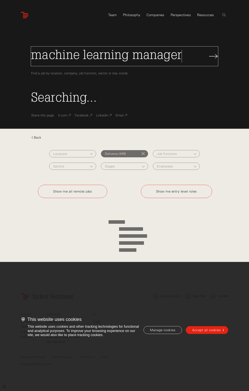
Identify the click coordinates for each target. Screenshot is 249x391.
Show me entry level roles (176, 191)
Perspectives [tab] (181, 15)
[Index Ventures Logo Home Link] (25, 15)
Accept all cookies (206, 330)
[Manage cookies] (163, 330)
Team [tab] (112, 15)
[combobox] (72, 153)
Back (36, 137)
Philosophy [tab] (131, 15)
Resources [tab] (205, 15)
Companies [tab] (155, 15)
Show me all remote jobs (72, 191)
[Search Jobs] (124, 56)
